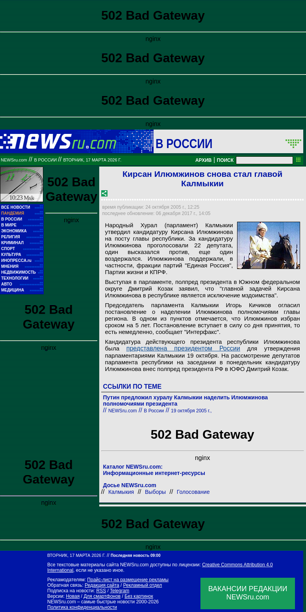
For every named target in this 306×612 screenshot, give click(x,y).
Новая (73, 596)
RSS (101, 590)
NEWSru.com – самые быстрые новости (91, 602)
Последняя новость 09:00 (135, 555)
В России (184, 143)
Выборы (155, 492)
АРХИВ (203, 160)
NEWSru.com (14, 160)
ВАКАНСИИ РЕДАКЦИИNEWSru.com (247, 593)
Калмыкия (121, 492)
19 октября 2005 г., (191, 411)
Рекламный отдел (142, 585)
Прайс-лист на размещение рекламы (128, 579)
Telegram (119, 590)
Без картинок (138, 596)
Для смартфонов (102, 596)
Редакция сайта (102, 585)
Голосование (193, 492)
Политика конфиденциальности (82, 607)
